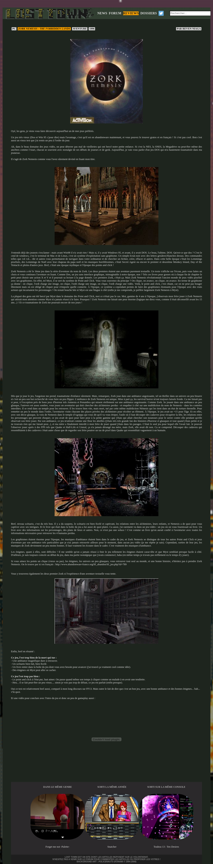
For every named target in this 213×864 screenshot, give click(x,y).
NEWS (102, 13)
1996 (92, 28)
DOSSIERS (148, 13)
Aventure (79, 28)
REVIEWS (131, 13)
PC (14, 28)
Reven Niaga (188, 28)
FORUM (115, 13)
